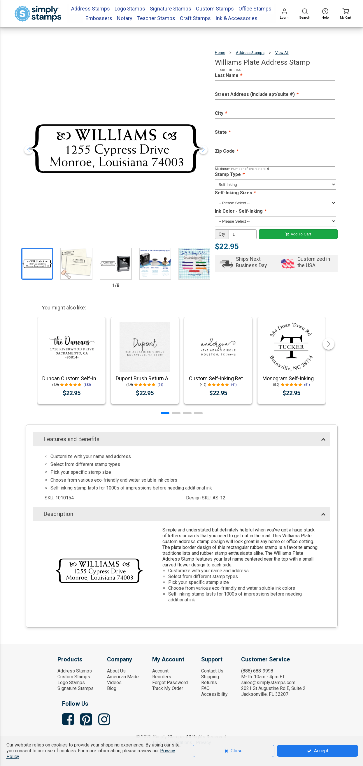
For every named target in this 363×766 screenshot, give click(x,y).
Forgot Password (170, 682)
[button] (165, 413)
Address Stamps (250, 52)
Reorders (161, 676)
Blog (111, 688)
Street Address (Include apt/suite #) (256, 94)
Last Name (228, 75)
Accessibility (214, 694)
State (222, 132)
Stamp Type (229, 174)
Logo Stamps (71, 682)
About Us (116, 671)
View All (282, 52)
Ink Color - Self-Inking (240, 211)
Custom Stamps (73, 676)
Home (220, 52)
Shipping (210, 676)
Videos (114, 682)
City (221, 113)
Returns (209, 682)
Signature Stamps (75, 688)
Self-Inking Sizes (235, 193)
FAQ (205, 688)
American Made (123, 676)
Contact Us (212, 671)
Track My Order (167, 688)
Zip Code (226, 151)
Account (160, 671)
